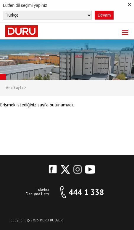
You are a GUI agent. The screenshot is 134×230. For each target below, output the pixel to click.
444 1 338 (86, 192)
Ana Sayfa (16, 88)
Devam (104, 15)
